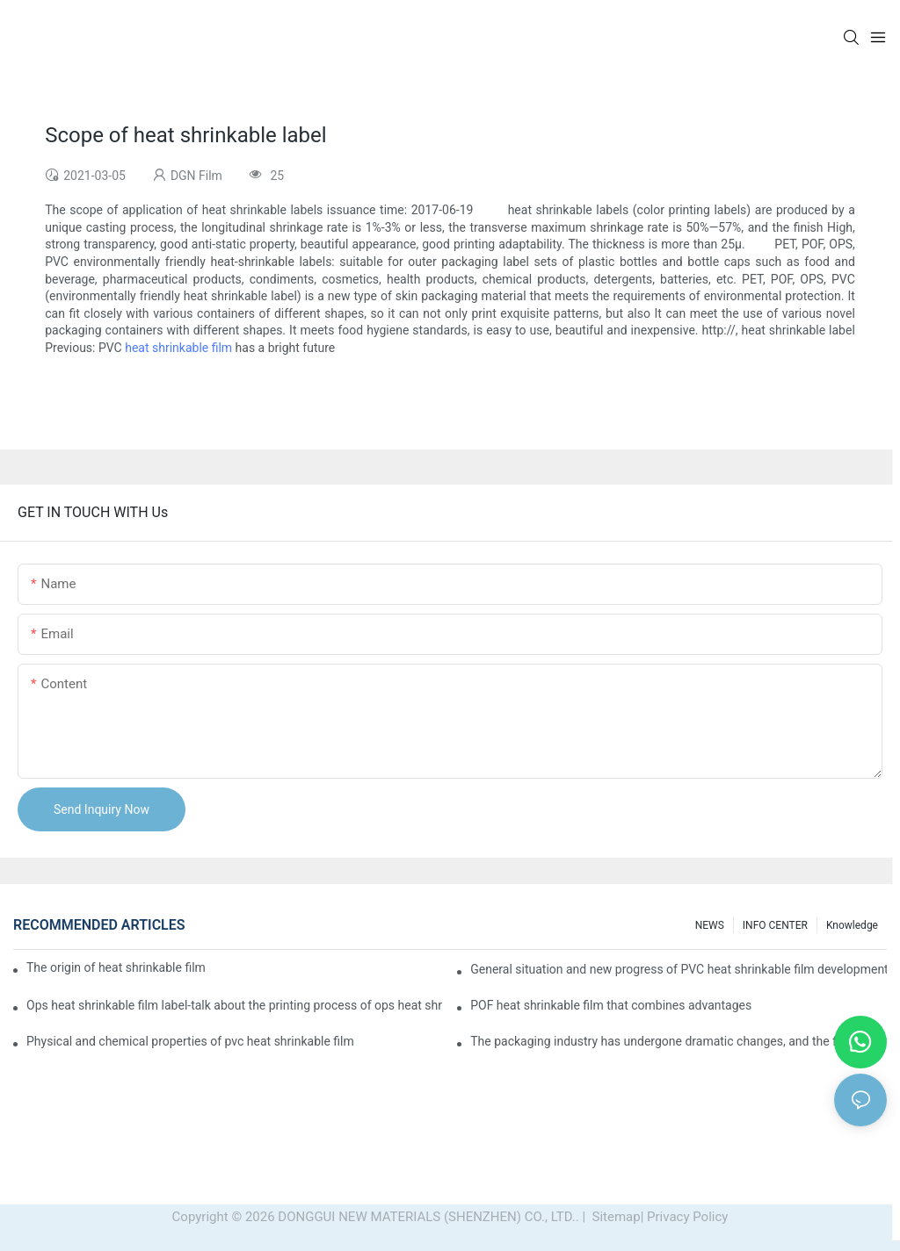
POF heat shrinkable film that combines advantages (610, 1005)
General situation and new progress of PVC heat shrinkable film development (678, 969)
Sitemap (615, 1217)
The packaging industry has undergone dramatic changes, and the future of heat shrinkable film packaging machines (678, 1041)
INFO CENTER (775, 925)
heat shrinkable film (178, 348)
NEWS (709, 925)
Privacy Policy (687, 1217)
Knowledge (852, 925)
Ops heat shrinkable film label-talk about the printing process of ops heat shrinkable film (234, 1005)
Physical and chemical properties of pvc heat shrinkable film (190, 1041)
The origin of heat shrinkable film (116, 967)
